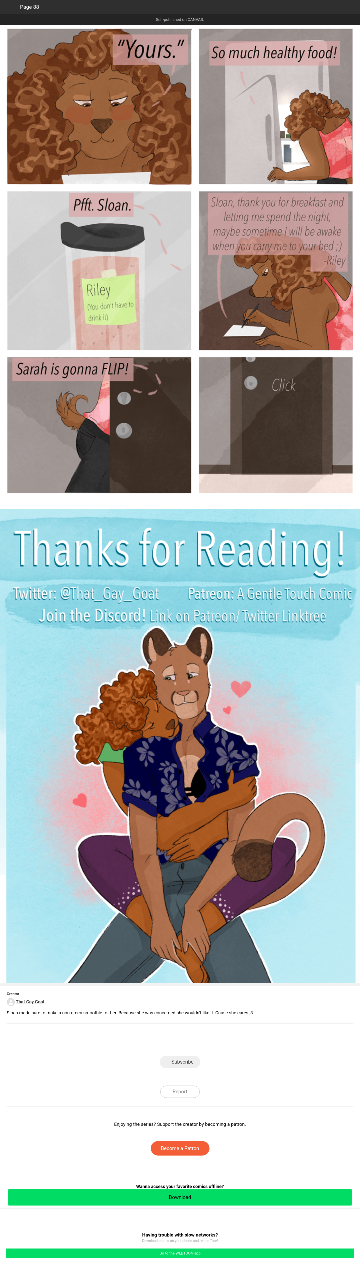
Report (179, 1092)
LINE (135, 1041)
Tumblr (203, 1041)
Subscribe (183, 1062)
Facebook (157, 1041)
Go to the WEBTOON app (180, 1253)
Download (180, 1197)
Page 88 (29, 7)
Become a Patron (180, 1148)
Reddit (225, 1041)
